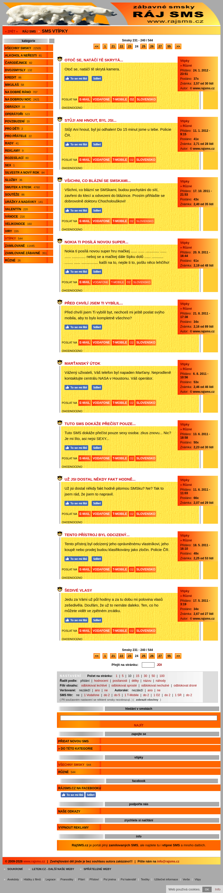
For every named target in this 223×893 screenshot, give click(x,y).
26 (151, 46)
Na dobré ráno (21, 92)
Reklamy (14, 150)
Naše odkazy (69, 811)
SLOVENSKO (146, 99)
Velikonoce (18, 224)
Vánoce (15, 216)
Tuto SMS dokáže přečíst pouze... (100, 424)
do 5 (117, 695)
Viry (12, 231)
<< (97, 46)
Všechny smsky (23, 48)
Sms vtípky (55, 31)
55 (169, 46)
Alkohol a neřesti (23, 55)
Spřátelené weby (97, 869)
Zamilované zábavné (26, 253)
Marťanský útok (82, 363)
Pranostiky (66, 879)
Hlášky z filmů (32, 879)
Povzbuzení (17, 121)
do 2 (107, 695)
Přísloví (94, 879)
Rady (12, 143)
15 (137, 676)
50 (153, 676)
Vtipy (198, 879)
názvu (147, 680)
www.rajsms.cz (34, 861)
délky (135, 680)
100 (162, 676)
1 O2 (156, 695)
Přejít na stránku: (125, 665)
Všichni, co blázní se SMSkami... (98, 180)
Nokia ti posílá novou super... (96, 242)
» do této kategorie (75, 748)
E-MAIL (84, 99)
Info (217, 889)
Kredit (13, 77)
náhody (161, 680)
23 (129, 46)
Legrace (51, 879)
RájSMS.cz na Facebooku (79, 788)
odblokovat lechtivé (94, 685)
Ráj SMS (29, 31)
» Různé (186, 65)
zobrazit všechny (147, 699)
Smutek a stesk (22, 187)
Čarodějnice (18, 63)
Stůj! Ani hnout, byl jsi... (90, 120)
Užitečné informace (166, 879)
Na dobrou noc (22, 99)
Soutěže (14, 194)
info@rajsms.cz (168, 861)
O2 (132, 99)
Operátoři (17, 114)
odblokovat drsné (185, 685)
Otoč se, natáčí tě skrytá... (94, 60)
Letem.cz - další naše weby (53, 869)
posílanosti (120, 680)
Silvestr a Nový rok (25, 172)
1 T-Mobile (131, 695)
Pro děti (14, 128)
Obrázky (15, 107)
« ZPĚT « (11, 31)
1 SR (178, 695)
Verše (186, 879)
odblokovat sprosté (124, 685)
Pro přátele (18, 136)
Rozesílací (16, 158)
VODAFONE (101, 99)
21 (113, 46)
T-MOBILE (120, 99)
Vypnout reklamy (73, 827)
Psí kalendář (128, 879)
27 (160, 46)
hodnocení (101, 680)
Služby (13, 180)
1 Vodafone (91, 695)
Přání (81, 879)
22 (121, 46)
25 (143, 46)
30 (145, 676)
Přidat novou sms (73, 741)
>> (178, 46)
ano (97, 690)
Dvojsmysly (18, 70)
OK (207, 889)
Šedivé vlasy (78, 590)
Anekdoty (13, 879)
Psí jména (110, 879)
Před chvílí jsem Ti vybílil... (94, 303)
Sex (10, 165)
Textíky (145, 879)
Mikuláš (14, 85)
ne (106, 690)
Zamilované (20, 246)
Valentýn (16, 209)
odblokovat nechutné (155, 685)
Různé (13, 260)
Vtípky (14, 238)
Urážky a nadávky (24, 202)
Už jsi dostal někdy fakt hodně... (100, 479)
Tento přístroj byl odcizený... (97, 535)
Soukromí (15, 869)
